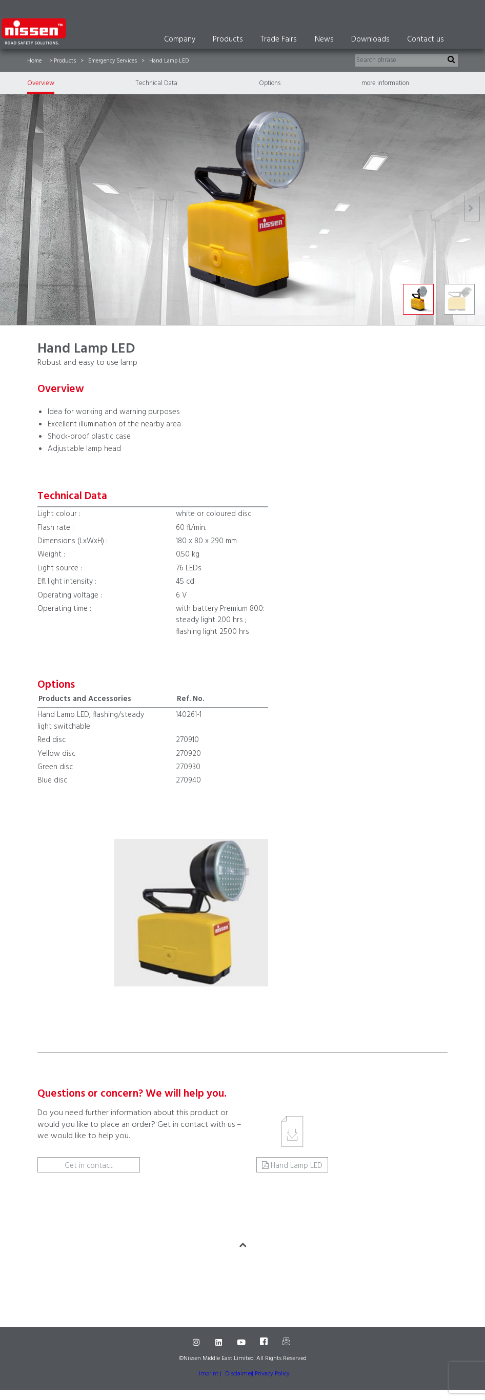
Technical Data (156, 83)
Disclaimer (239, 1374)
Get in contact (89, 1166)
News (324, 39)
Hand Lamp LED (296, 1166)
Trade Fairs (278, 39)
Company (179, 39)
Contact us (425, 39)
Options (269, 83)
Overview (40, 83)
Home (34, 61)
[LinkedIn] (220, 1342)
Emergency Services (112, 61)
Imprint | (210, 1374)
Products (228, 39)
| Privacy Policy (271, 1374)
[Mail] (287, 1342)
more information (385, 83)
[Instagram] (197, 1342)
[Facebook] (265, 1342)
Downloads (370, 39)
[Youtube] (242, 1342)
